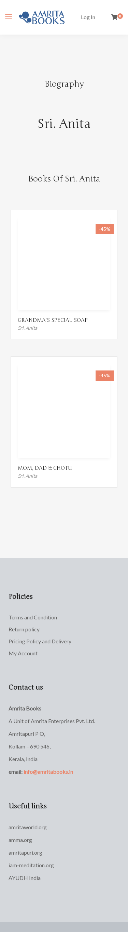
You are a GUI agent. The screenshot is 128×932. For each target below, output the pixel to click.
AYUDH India (25, 877)
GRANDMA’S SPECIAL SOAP (53, 320)
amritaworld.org (28, 827)
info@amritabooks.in (48, 771)
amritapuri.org (25, 852)
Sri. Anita (64, 123)
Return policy (24, 629)
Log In (88, 17)
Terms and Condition (33, 617)
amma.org (20, 839)
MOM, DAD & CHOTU (45, 468)
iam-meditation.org (31, 865)
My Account (23, 653)
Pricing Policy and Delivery (40, 641)
